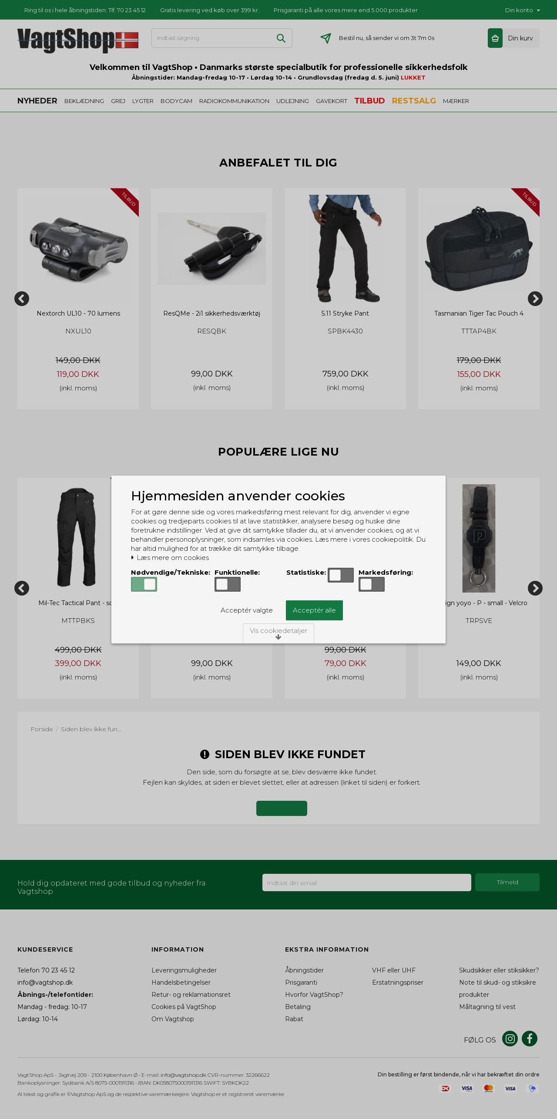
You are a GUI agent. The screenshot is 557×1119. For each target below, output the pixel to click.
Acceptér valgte (247, 610)
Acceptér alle (314, 610)
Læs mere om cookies (170, 557)
